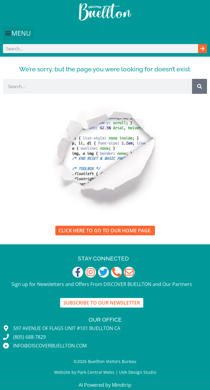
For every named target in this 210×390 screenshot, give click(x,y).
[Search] (202, 48)
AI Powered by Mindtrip (105, 385)
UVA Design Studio (137, 372)
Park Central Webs (95, 372)
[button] (18, 33)
